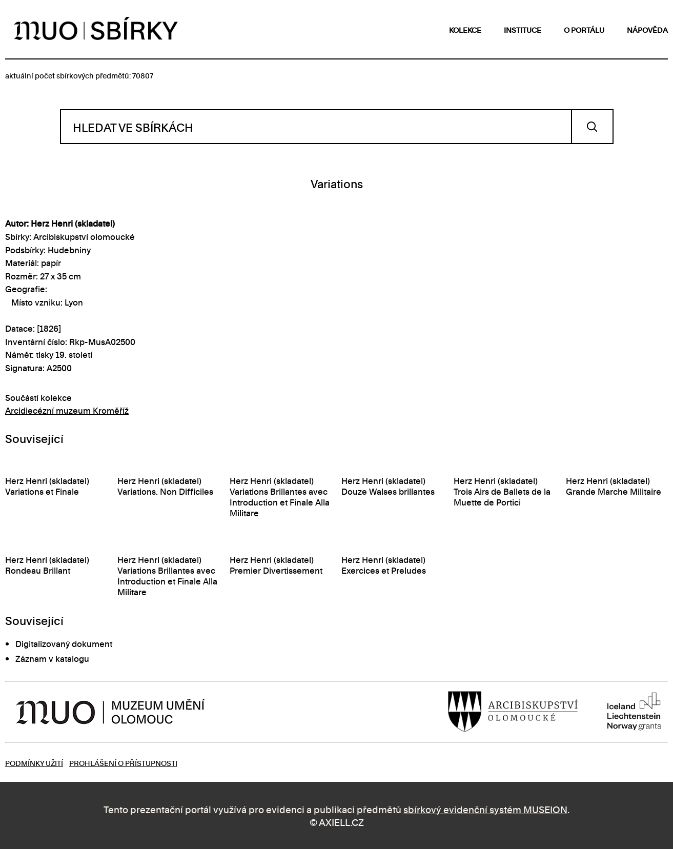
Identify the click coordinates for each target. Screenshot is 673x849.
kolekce (465, 29)
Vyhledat (592, 126)
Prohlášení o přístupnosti (123, 762)
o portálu (584, 29)
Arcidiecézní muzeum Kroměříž (67, 410)
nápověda (647, 29)
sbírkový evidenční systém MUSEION (485, 808)
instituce (522, 29)
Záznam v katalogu (52, 658)
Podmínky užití (34, 762)
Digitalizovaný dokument (63, 643)
